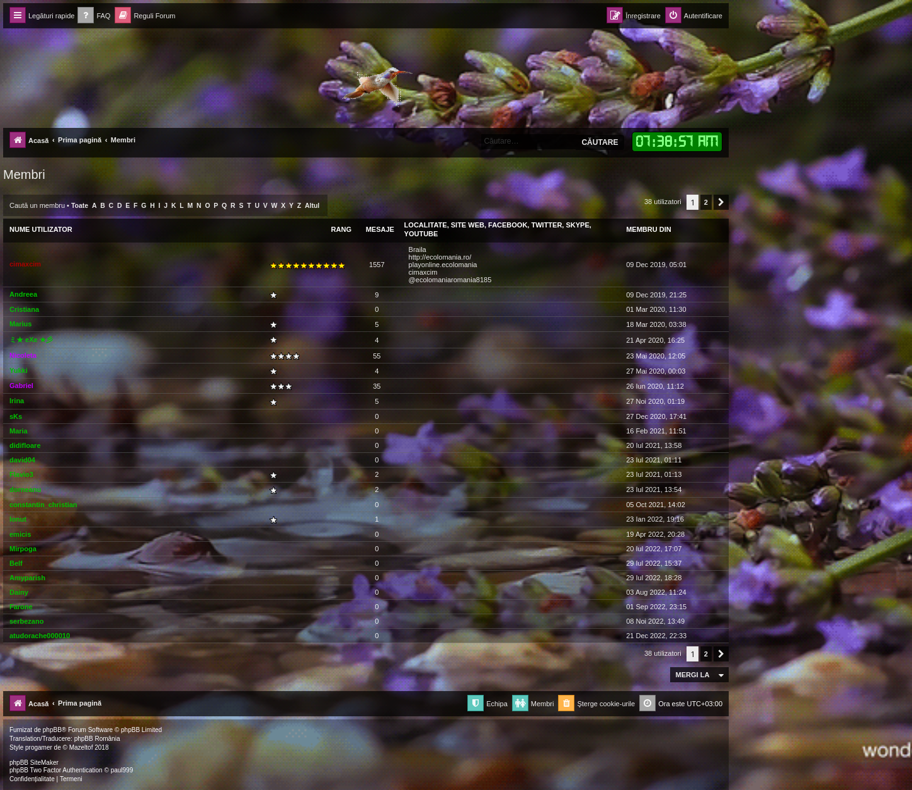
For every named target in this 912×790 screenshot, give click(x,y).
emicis (20, 534)
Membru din (648, 229)
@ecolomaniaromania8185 (450, 279)
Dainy (18, 592)
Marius (20, 324)
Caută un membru (37, 205)
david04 (22, 460)
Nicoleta (23, 355)
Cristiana (24, 309)
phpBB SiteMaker (34, 762)
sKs (15, 416)
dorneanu (25, 489)
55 (376, 356)
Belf (16, 563)
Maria (18, 431)
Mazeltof (81, 747)
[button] (721, 202)
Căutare (599, 142)
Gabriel (21, 385)
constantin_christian (43, 504)
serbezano (26, 621)
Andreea (23, 294)
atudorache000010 (39, 635)
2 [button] (706, 202)
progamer (38, 747)
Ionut (17, 519)
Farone (21, 606)
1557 (376, 264)
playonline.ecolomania (443, 264)
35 (376, 386)
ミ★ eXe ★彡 (31, 339)
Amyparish (27, 577)
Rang (341, 229)
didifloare (25, 445)
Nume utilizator (40, 229)
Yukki (18, 370)
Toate (79, 205)
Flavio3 (21, 474)
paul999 (122, 770)
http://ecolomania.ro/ (440, 257)
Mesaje (380, 229)
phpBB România (97, 738)
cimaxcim (25, 264)
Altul (312, 205)
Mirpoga (23, 548)
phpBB (52, 729)
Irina (16, 400)
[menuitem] (93, 16)
